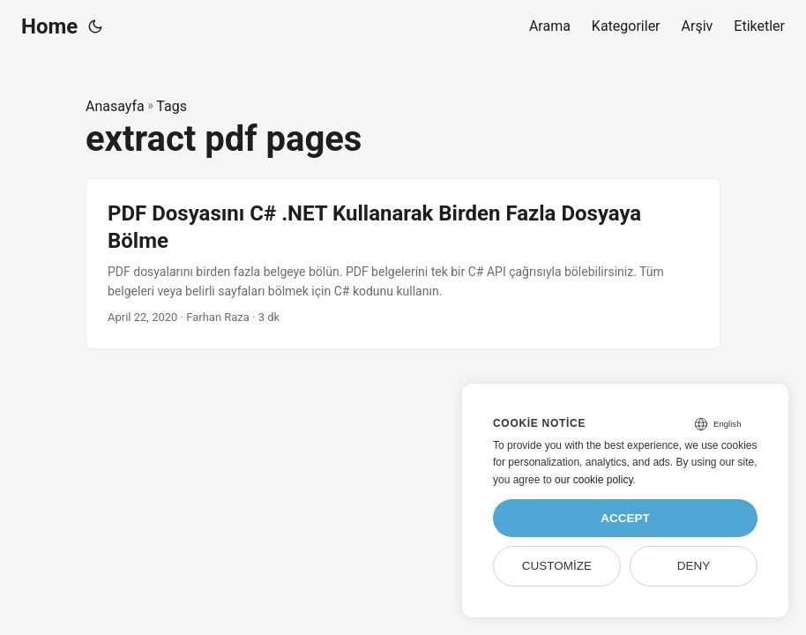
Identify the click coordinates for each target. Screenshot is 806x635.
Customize (557, 565)
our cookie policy (594, 480)
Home (49, 26)
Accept (625, 518)
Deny (694, 565)
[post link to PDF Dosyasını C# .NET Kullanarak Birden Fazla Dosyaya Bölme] (403, 263)
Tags (171, 106)
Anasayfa (115, 106)
